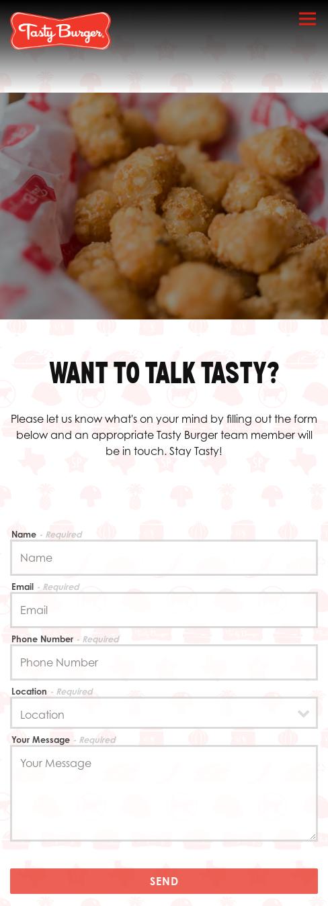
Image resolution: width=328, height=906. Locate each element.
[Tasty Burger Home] (60, 30)
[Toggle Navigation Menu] (307, 18)
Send (164, 881)
